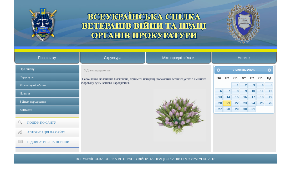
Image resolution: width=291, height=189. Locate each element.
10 (253, 91)
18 (261, 97)
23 (245, 103)
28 (228, 109)
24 (253, 103)
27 (220, 109)
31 (253, 109)
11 (261, 91)
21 (228, 103)
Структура (112, 58)
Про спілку (47, 58)
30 (245, 109)
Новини (244, 58)
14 (228, 97)
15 (236, 97)
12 (270, 91)
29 (236, 109)
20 (220, 103)
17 (253, 97)
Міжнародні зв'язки (178, 58)
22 (236, 103)
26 (270, 103)
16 (245, 97)
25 (261, 103)
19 (270, 97)
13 (220, 97)
